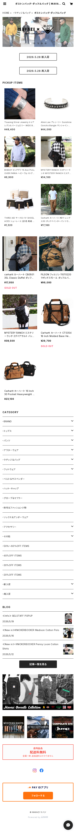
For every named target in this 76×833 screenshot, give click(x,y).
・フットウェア (9, 469)
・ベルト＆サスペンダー (14, 479)
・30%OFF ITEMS (12, 565)
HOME (6, 12)
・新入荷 (7, 584)
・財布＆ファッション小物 (14, 507)
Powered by (38, 817)
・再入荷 (7, 594)
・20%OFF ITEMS (12, 574)
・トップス (7, 431)
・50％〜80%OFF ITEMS (16, 546)
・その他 (6, 536)
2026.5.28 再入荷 (38, 70)
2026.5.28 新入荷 (38, 57)
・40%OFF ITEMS (12, 555)
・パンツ (6, 440)
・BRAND (7, 421)
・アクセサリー (9, 526)
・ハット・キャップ (11, 488)
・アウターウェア (10, 450)
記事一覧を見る (38, 664)
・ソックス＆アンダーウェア (15, 517)
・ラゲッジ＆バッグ (22, 12)
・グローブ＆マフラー (13, 498)
